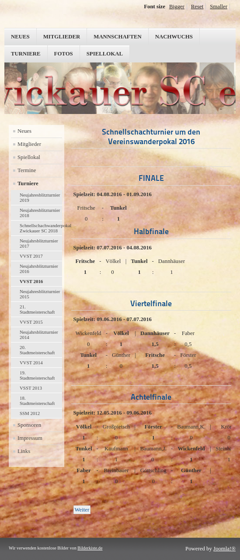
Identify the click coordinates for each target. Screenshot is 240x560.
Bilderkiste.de (89, 548)
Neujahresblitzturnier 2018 (40, 212)
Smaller (218, 6)
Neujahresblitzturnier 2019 (40, 197)
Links (23, 451)
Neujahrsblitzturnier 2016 (39, 268)
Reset (197, 6)
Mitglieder (61, 37)
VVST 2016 (31, 281)
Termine (26, 170)
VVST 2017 (31, 256)
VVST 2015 (31, 322)
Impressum (29, 438)
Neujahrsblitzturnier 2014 (39, 334)
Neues (20, 37)
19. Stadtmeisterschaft (37, 375)
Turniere (26, 54)
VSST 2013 (31, 388)
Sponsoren (29, 425)
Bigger (176, 6)
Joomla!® (224, 549)
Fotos (63, 54)
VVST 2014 (31, 362)
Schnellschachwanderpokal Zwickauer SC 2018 (41, 228)
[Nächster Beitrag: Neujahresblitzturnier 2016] (82, 509)
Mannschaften (118, 37)
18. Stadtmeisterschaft (37, 400)
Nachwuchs (174, 37)
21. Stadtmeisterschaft (37, 309)
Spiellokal (105, 54)
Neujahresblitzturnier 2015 (40, 294)
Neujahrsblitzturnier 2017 (39, 243)
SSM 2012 (30, 413)
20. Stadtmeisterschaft (37, 350)
